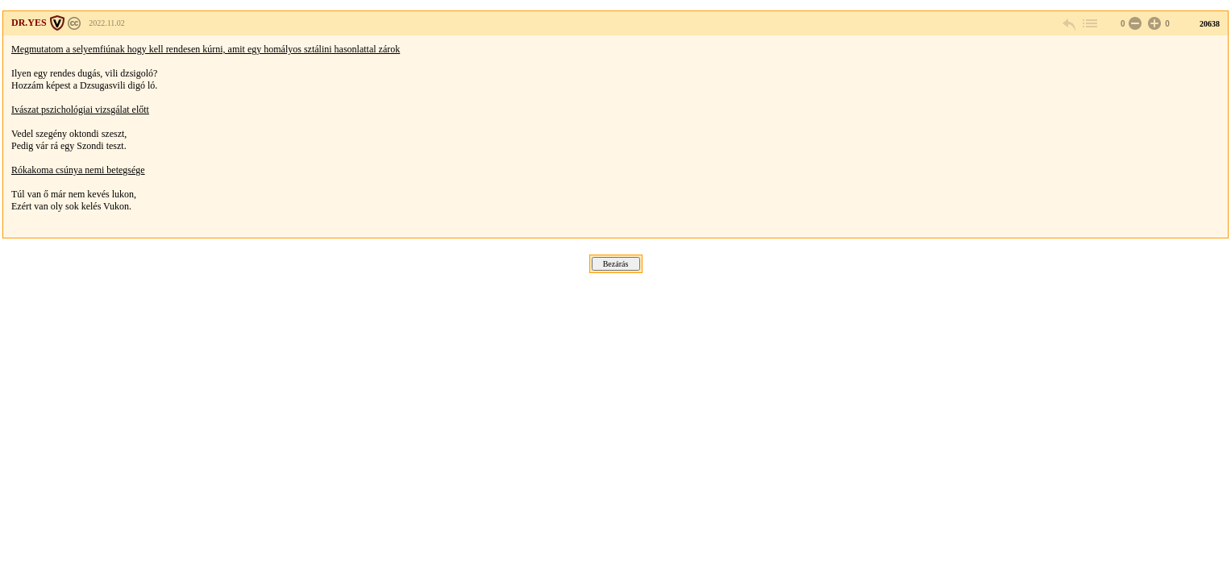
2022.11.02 (107, 23)
